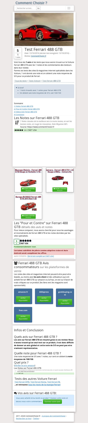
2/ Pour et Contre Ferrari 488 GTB (27, 109)
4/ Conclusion (19, 114)
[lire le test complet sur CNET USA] (41, 256)
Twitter (36, 418)
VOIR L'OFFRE (28, 189)
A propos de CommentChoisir (54, 416)
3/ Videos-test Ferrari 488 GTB (25, 112)
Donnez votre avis (52, 401)
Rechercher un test (23, 418)
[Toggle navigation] (69, 8)
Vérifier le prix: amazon (25, 365)
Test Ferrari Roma (38, 382)
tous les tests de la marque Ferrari (44, 384)
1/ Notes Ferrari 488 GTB (23, 106)
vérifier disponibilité (23, 299)
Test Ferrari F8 (53, 382)
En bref (21, 87)
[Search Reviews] (26, 8)
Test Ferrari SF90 (21, 382)
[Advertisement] (44, 148)
